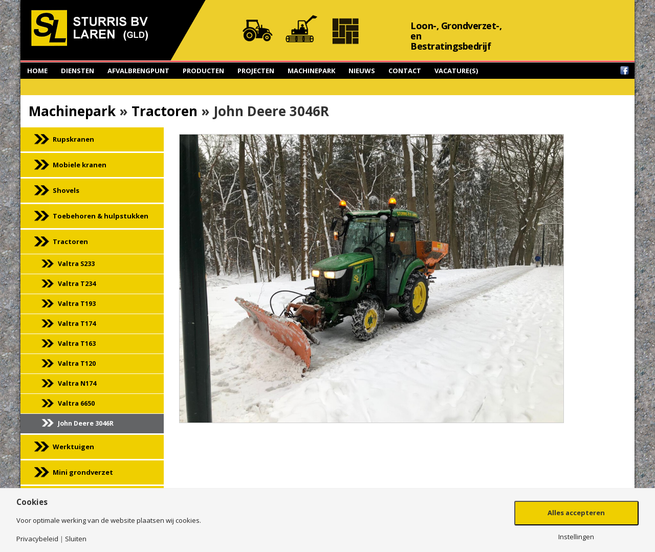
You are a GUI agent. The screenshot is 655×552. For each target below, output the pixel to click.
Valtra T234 (77, 283)
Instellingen (576, 537)
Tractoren (165, 111)
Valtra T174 (77, 323)
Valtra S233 (76, 263)
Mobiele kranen (79, 164)
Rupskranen (73, 139)
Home (37, 70)
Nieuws (361, 70)
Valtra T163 (77, 343)
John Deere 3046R (86, 423)
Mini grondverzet (83, 472)
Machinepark (311, 70)
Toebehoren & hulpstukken (100, 215)
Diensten (77, 70)
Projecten (255, 70)
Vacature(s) (456, 70)
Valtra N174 (77, 383)
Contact (404, 70)
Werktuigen (73, 446)
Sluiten (75, 539)
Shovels (66, 190)
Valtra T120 (77, 363)
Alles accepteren (576, 512)
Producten (203, 70)
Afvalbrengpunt (138, 70)
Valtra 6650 (76, 403)
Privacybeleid (37, 539)
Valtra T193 (77, 303)
